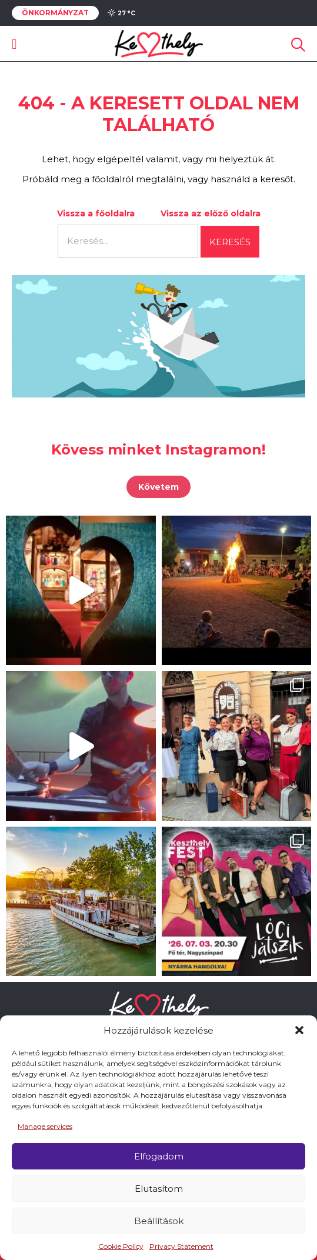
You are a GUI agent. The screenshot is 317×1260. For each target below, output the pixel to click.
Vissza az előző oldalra (211, 213)
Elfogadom (158, 1156)
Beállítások (158, 1220)
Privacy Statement (181, 1246)
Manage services (45, 1126)
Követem (158, 487)
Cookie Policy (121, 1246)
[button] (299, 1030)
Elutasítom (159, 1188)
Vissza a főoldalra (96, 213)
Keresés (230, 242)
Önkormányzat (55, 12)
